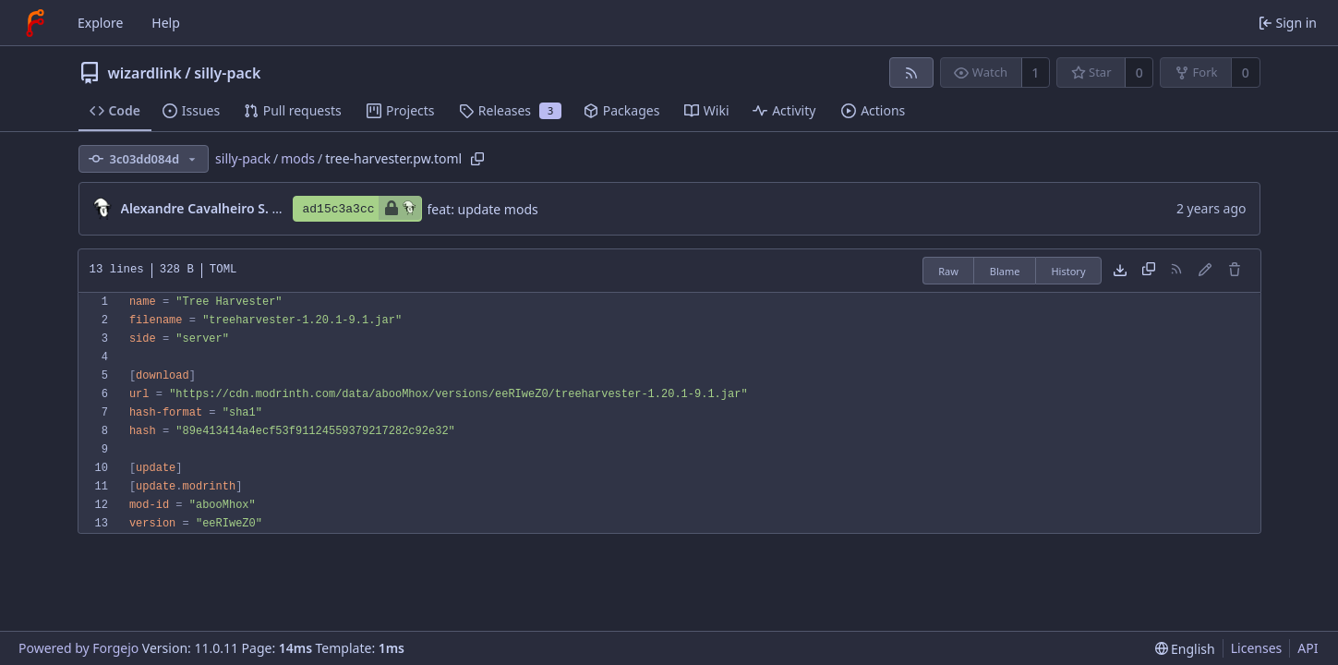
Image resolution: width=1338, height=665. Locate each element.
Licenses (1257, 648)
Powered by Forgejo (78, 648)
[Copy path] (477, 159)
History (1068, 271)
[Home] (35, 23)
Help (165, 22)
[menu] (1185, 649)
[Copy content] (1149, 270)
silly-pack (227, 73)
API (1307, 648)
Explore (100, 22)
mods (298, 158)
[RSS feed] (911, 72)
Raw (948, 271)
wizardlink (145, 73)
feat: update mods (483, 209)
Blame (1005, 271)
